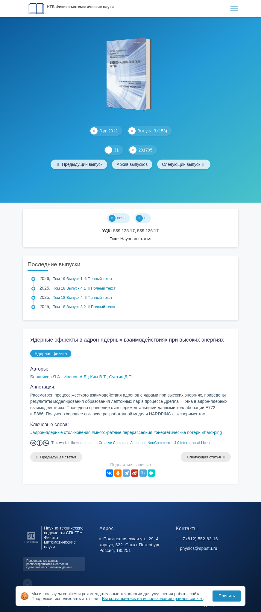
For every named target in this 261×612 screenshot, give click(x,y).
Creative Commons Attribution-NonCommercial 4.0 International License (156, 443)
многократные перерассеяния (123, 432)
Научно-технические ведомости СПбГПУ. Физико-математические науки (64, 537)
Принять (226, 595)
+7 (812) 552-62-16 (199, 538)
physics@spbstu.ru (198, 548)
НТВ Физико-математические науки (80, 6)
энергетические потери (178, 432)
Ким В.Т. (98, 376)
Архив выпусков (132, 164)
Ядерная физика (50, 353)
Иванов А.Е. (76, 376)
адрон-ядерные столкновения (61, 432)
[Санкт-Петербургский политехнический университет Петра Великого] (31, 543)
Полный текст (99, 278)
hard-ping (213, 432)
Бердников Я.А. (45, 376)
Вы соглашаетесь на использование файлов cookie (152, 598)
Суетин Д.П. (121, 376)
